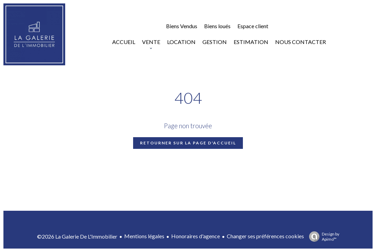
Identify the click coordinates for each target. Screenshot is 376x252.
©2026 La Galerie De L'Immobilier (77, 236)
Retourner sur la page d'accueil (188, 142)
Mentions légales (144, 236)
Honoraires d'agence (195, 236)
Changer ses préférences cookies (265, 236)
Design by (322, 236)
